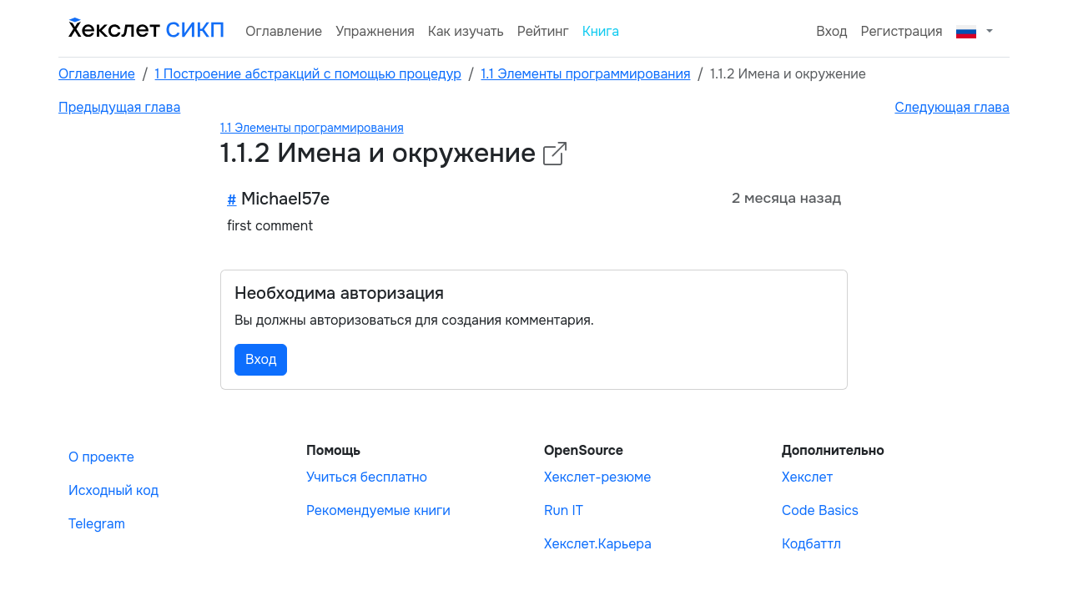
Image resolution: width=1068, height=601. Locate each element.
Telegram (96, 524)
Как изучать (466, 31)
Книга (601, 31)
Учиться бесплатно (366, 477)
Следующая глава (952, 107)
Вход (831, 31)
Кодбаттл (811, 544)
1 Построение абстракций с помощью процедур (308, 74)
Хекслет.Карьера (598, 544)
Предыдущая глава (119, 107)
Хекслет (807, 477)
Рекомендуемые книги (378, 510)
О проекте (101, 457)
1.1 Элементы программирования (585, 74)
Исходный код (113, 490)
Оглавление (283, 31)
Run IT (563, 510)
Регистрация (902, 31)
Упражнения (375, 31)
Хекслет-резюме (597, 477)
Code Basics (820, 510)
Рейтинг (543, 31)
